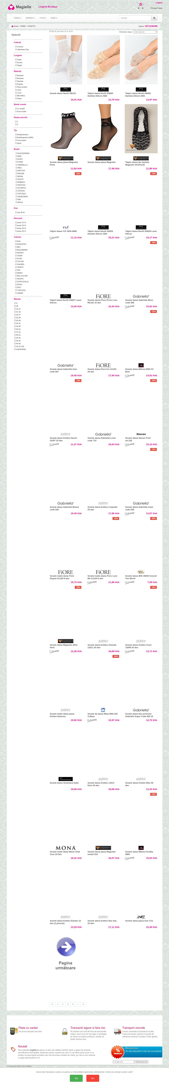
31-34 (17, 312)
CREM (18, 256)
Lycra (18, 93)
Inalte (18, 60)
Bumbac (19, 78)
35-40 (17, 320)
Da (76, 1078)
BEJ (17, 247)
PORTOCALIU (21, 282)
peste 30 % (20, 228)
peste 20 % (20, 225)
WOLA (18, 202)
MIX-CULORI (21, 276)
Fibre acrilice (20, 87)
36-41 (17, 329)
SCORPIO (20, 188)
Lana (17, 90)
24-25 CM (19, 346)
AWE (18, 156)
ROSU (18, 284)
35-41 (17, 323)
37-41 (17, 332)
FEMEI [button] (17, 18)
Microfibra (19, 96)
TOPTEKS (20, 194)
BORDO (19, 253)
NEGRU (19, 279)
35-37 (17, 315)
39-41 (17, 338)
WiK (17, 199)
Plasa (18, 98)
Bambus (19, 75)
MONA (18, 176)
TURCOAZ (20, 290)
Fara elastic (20, 140)
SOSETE (31, 26)
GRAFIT (19, 267)
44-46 (17, 344)
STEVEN (19, 191)
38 (16, 306)
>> (83, 1004)
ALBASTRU (20, 244)
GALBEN (19, 264)
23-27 (17, 309)
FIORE (18, 162)
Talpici (18, 65)
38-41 (17, 335)
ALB (17, 241)
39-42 (17, 341)
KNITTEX (19, 171)
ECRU (18, 258)
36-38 (17, 326)
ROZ (17, 287)
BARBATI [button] (30, 18)
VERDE (18, 293)
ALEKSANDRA (22, 153)
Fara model (20, 111)
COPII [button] (43, 18)
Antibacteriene (21, 135)
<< (52, 1004)
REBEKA (19, 182)
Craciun (18, 47)
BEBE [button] (54, 18)
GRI (17, 270)
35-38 (17, 318)
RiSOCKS (20, 185)
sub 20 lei (19, 212)
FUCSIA (19, 261)
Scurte (18, 62)
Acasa (15, 26)
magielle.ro (34, 1050)
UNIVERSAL (20, 349)
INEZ (18, 168)
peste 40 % (20, 231)
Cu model (19, 109)
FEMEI (23, 26)
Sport (17, 143)
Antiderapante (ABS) (23, 137)
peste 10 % (20, 222)
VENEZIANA (21, 196)
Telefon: (147, 26)
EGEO (18, 159)
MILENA (19, 173)
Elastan (18, 84)
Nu (92, 1078)
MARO (18, 273)
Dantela (18, 81)
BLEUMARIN (20, 250)
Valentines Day (21, 49)
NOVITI (19, 179)
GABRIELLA (20, 165)
